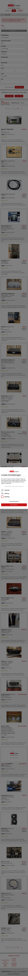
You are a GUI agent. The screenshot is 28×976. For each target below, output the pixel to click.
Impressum (21, 486)
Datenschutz (15, 486)
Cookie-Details (7, 486)
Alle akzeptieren (14, 504)
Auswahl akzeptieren (14, 501)
